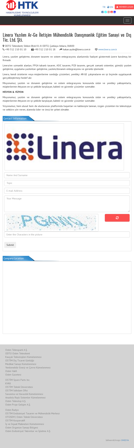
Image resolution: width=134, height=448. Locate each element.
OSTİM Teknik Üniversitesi (19, 387)
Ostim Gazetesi (13, 374)
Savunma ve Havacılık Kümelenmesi (24, 394)
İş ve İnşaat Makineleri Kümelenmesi (24, 424)
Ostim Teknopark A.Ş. (16, 349)
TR (103, 7)
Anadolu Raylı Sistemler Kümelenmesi (25, 397)
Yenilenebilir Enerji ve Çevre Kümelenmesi (27, 367)
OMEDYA (125, 440)
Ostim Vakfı (11, 371)
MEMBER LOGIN (125, 6)
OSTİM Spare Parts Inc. (17, 379)
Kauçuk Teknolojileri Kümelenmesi (23, 357)
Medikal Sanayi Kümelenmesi (20, 364)
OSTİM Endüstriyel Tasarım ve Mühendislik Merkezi (32, 413)
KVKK (8, 383)
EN (110, 7)
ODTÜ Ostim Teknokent (17, 353)
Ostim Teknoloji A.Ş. (15, 401)
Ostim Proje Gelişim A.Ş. (18, 404)
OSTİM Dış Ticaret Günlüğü (19, 360)
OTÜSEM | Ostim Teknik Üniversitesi (24, 417)
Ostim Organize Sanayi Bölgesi (21, 427)
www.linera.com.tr (107, 49)
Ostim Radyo (12, 409)
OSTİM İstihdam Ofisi (16, 390)
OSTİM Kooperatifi (15, 420)
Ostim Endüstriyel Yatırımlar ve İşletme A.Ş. (28, 431)
